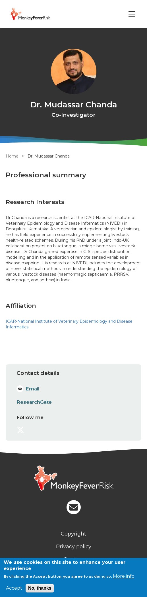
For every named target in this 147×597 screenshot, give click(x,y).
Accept (14, 588)
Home (12, 156)
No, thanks (39, 588)
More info (123, 576)
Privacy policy (73, 546)
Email (33, 389)
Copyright (73, 534)
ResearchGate (34, 402)
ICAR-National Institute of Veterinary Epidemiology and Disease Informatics (69, 324)
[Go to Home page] (38, 14)
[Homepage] (73, 479)
